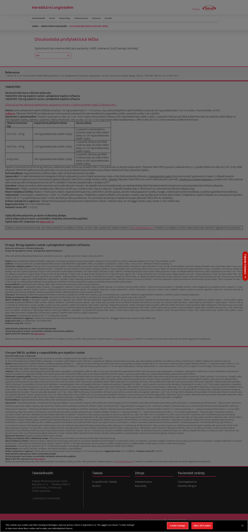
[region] (124, 526)
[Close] (242, 525)
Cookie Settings (177, 525)
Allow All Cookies (202, 525)
